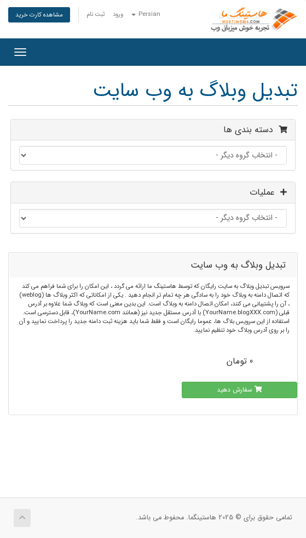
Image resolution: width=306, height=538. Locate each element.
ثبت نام (95, 14)
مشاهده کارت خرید (39, 15)
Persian (145, 14)
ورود (118, 14)
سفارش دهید (239, 389)
